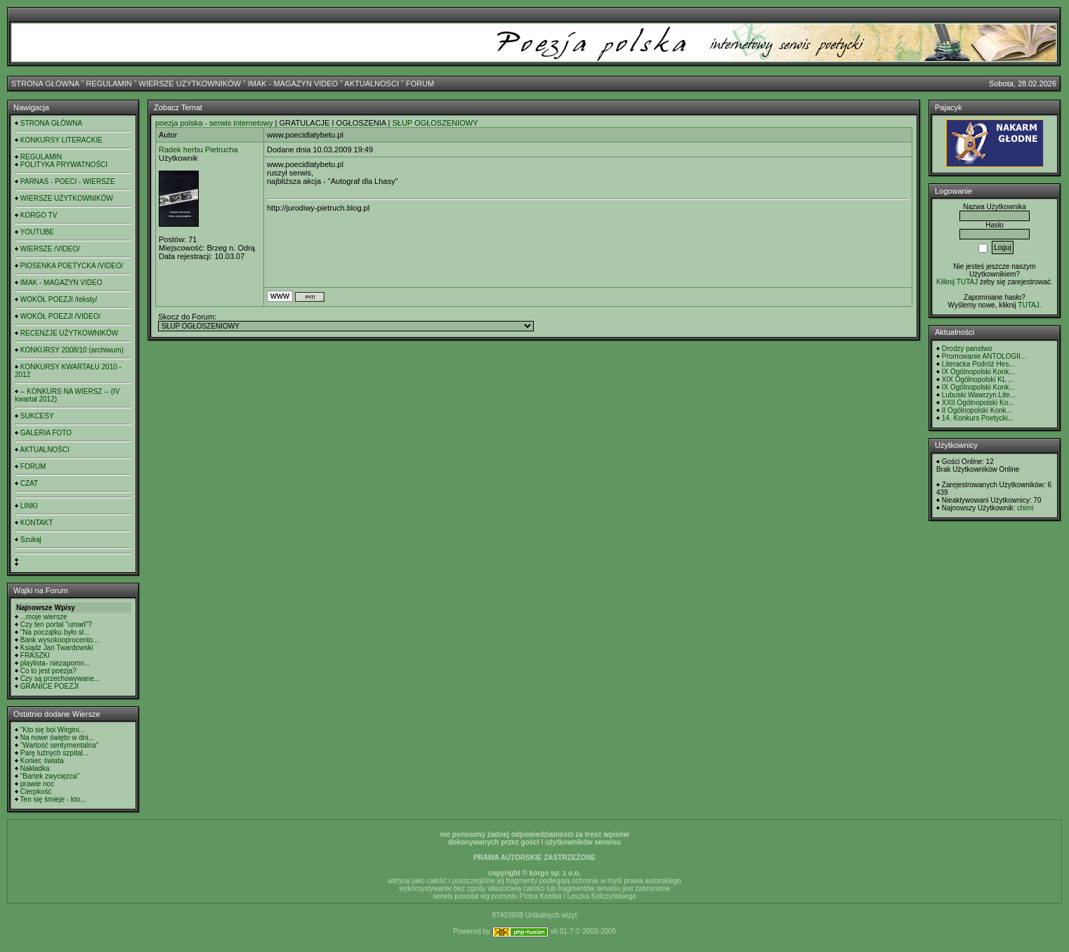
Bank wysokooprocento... (59, 640)
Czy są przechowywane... (60, 678)
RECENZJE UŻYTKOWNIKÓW (69, 333)
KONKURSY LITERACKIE (61, 140)
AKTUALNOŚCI (371, 83)
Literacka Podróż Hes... (978, 364)
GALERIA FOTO (46, 433)
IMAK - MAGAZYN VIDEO (293, 83)
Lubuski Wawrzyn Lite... (979, 395)
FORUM (420, 83)
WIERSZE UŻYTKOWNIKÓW (190, 83)
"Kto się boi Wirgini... (52, 730)
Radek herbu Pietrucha (198, 149)
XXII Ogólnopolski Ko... (978, 402)
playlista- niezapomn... (55, 663)
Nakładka (35, 768)
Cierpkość (35, 791)
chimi (1025, 508)
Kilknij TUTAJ (957, 282)
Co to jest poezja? (48, 671)
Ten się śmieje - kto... (53, 799)
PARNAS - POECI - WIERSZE (67, 181)
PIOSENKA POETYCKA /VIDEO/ (72, 266)
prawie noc (37, 784)
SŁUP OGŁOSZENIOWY (435, 123)
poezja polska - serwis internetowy (214, 123)
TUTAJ (1028, 305)
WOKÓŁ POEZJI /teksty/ (58, 299)
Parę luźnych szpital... (54, 753)
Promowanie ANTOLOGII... (984, 356)
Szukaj (30, 539)
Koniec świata (42, 761)
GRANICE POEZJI (49, 686)
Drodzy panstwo (967, 348)
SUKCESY (37, 416)
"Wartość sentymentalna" (59, 745)
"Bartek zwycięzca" (49, 776)
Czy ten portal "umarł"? (56, 624)
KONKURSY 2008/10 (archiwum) (72, 350)
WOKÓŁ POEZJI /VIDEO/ (60, 316)
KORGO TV (39, 215)
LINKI (29, 506)
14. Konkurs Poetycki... (978, 418)
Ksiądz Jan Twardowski (56, 648)
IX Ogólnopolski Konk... (978, 372)
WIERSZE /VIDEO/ (50, 249)
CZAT (29, 483)
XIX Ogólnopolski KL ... (978, 379)
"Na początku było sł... (55, 632)
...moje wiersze (43, 617)
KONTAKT (36, 523)
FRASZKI (35, 655)
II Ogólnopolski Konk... (977, 410)
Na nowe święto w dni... (57, 737)
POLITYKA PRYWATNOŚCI (63, 164)
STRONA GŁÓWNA (45, 83)
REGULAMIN (108, 83)
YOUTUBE (37, 232)
